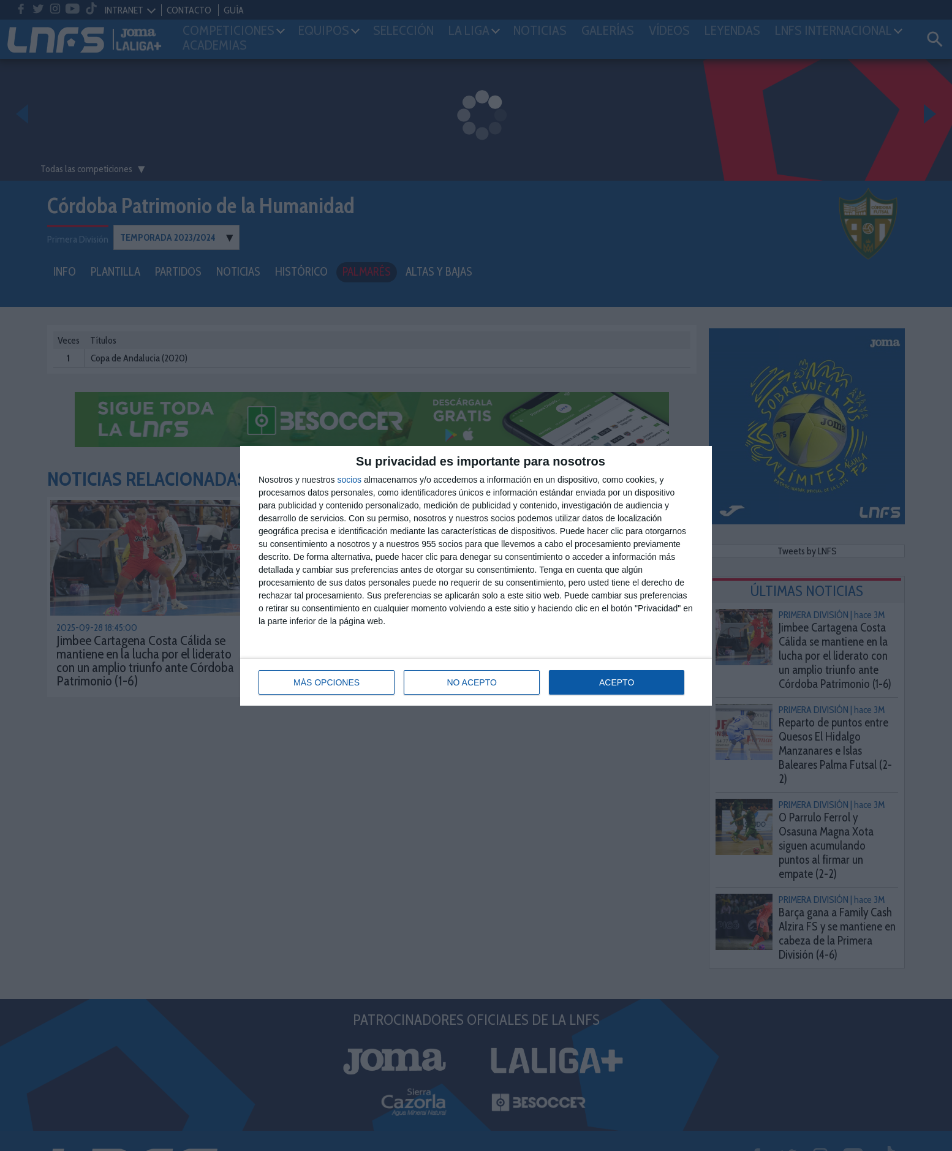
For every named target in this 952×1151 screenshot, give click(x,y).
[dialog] (476, 576)
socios (349, 479)
